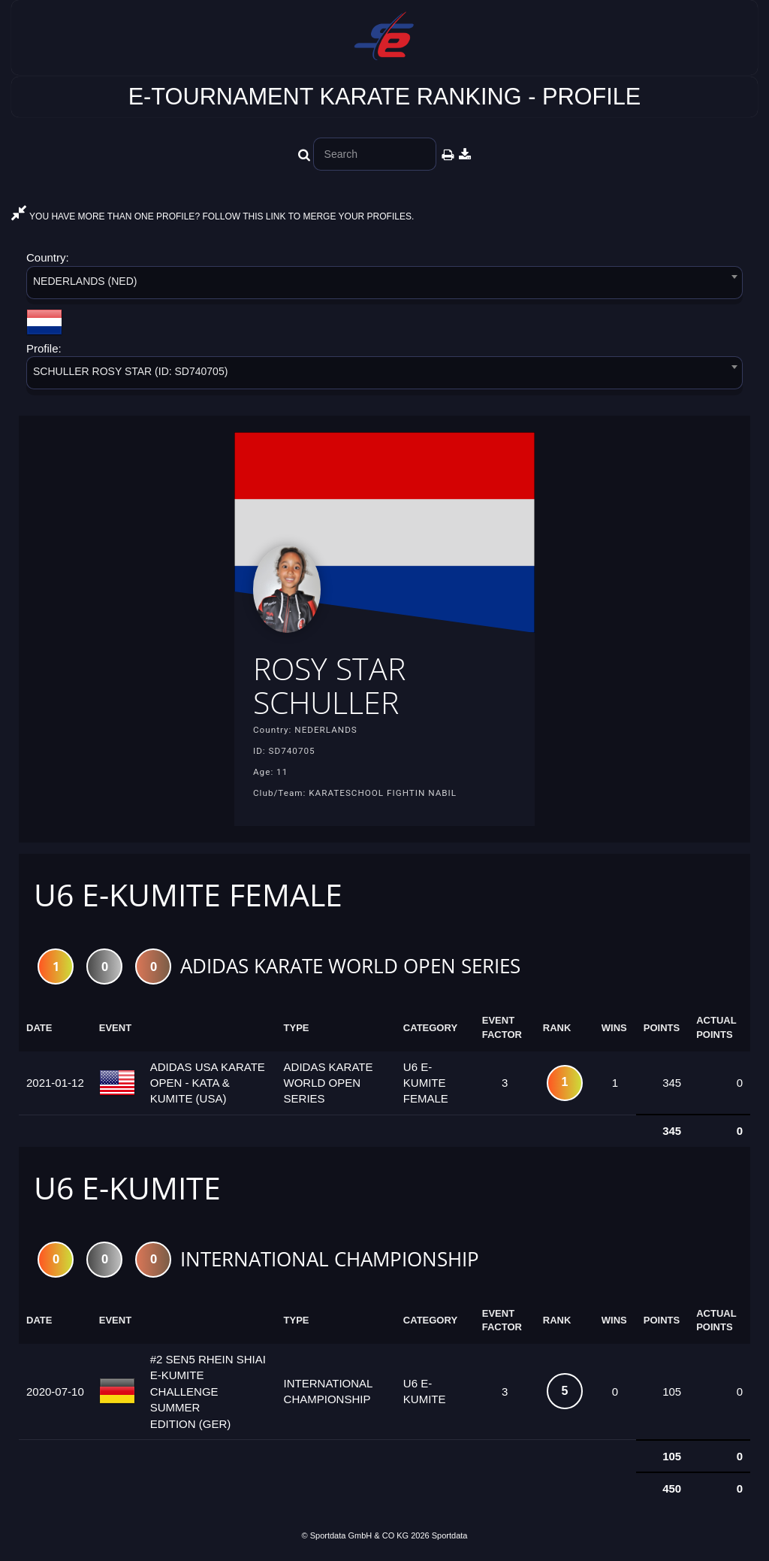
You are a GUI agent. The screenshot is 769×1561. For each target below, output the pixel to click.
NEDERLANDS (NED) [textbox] (85, 281)
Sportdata (450, 1535)
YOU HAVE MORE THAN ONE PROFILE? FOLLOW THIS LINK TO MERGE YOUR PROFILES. (212, 216)
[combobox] (384, 285)
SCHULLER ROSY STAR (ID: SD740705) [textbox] (130, 371)
